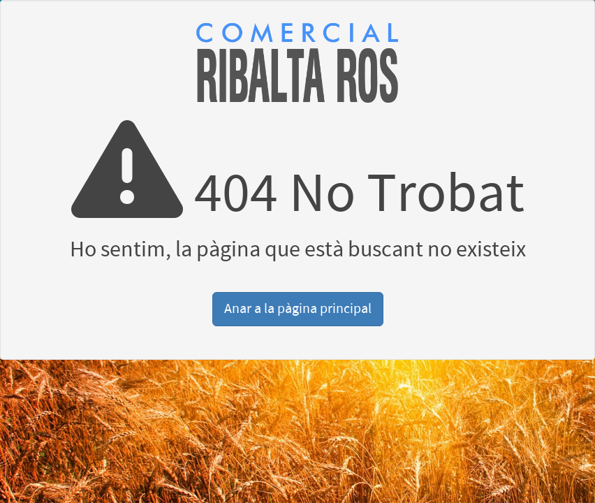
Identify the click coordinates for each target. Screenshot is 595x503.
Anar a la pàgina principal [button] (298, 309)
